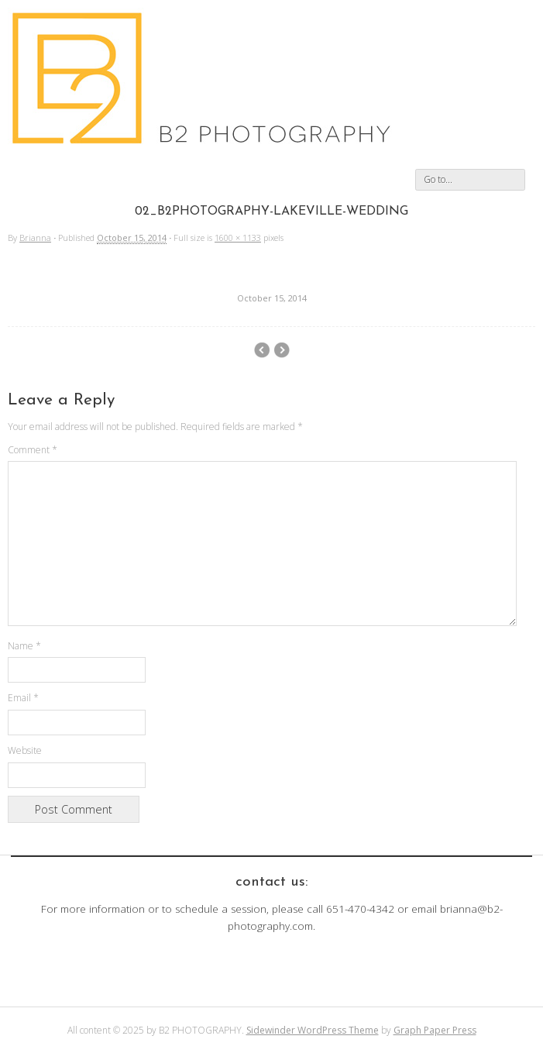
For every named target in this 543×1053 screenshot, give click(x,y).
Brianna (35, 237)
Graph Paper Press (435, 1030)
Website (25, 750)
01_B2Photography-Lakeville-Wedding (281, 350)
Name (24, 645)
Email (23, 697)
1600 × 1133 (238, 237)
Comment (32, 449)
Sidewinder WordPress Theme (312, 1030)
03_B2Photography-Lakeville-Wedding (261, 350)
